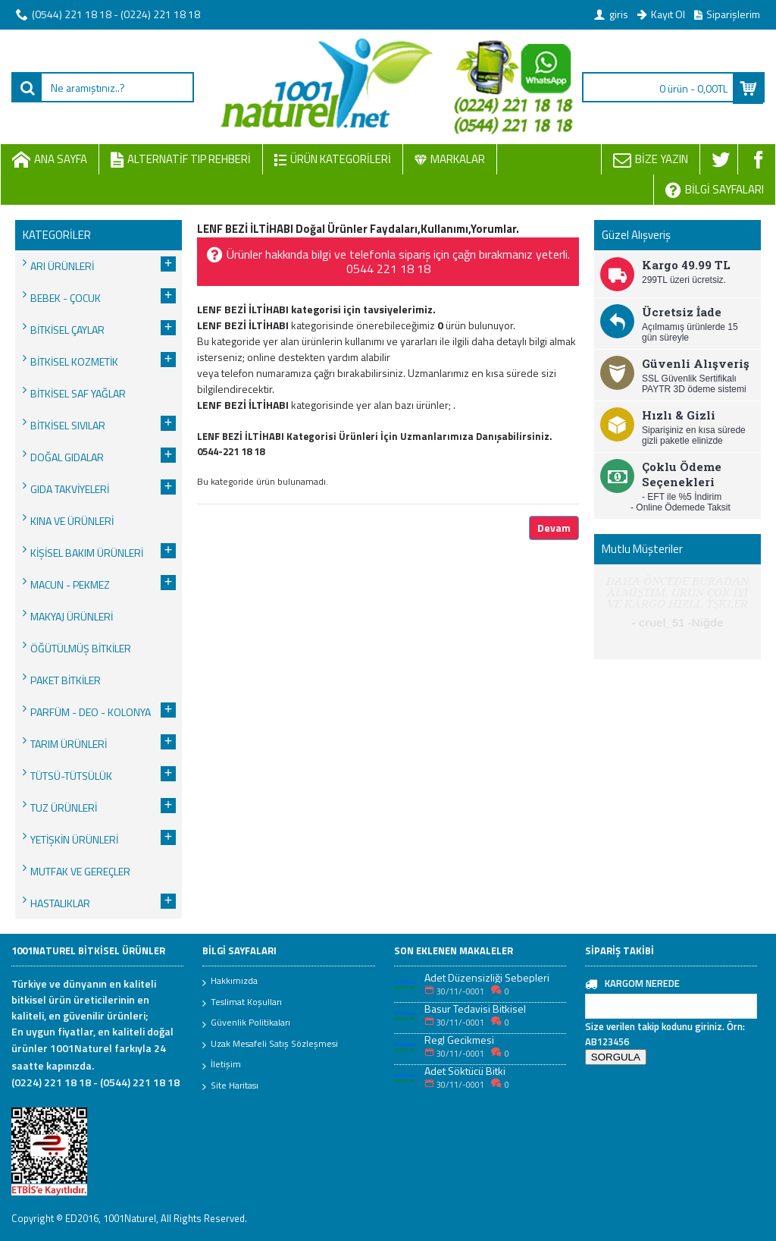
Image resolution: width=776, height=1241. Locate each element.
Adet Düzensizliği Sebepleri (486, 977)
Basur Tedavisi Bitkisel (475, 1008)
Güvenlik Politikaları (246, 1023)
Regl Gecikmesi (459, 1039)
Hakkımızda (230, 981)
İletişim (221, 1065)
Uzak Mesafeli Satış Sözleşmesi (270, 1044)
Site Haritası (230, 1086)
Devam (554, 528)
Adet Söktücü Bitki (464, 1070)
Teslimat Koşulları (242, 1002)
